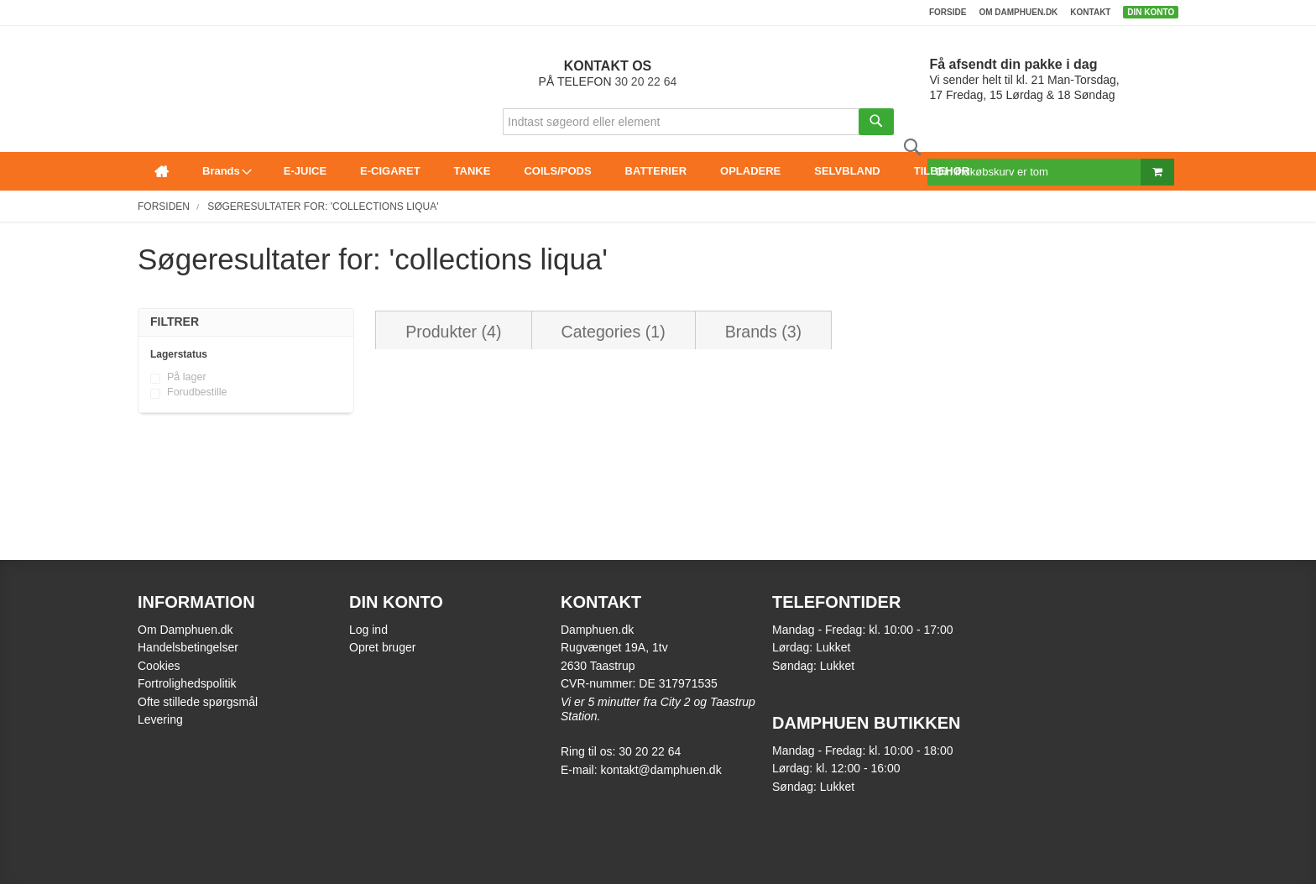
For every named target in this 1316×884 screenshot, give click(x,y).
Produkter (453, 331)
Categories (613, 331)
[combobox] (698, 121)
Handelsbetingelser (188, 647)
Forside (947, 12)
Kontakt (1090, 12)
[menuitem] (161, 171)
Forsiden (164, 206)
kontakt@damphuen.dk (660, 770)
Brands (763, 331)
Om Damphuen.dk (185, 629)
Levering (160, 719)
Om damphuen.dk (1018, 12)
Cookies (159, 665)
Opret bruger (382, 647)
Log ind (368, 629)
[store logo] (142, 47)
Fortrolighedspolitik (187, 683)
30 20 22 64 (645, 81)
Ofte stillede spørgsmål (198, 702)
